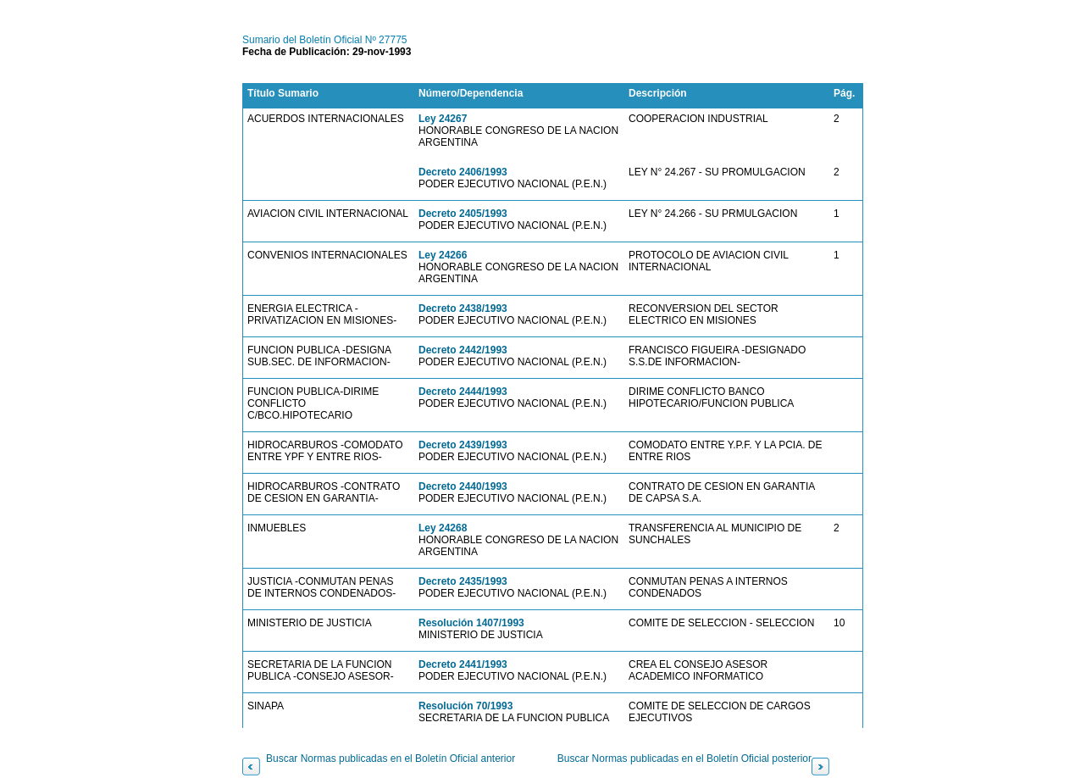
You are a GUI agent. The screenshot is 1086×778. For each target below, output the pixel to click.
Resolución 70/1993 (465, 706)
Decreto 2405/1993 (462, 214)
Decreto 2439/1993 (462, 445)
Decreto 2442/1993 (462, 350)
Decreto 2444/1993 (462, 391)
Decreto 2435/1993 (462, 581)
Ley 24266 (442, 255)
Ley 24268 (442, 528)
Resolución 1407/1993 (471, 623)
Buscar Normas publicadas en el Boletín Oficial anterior (390, 758)
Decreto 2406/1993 (462, 172)
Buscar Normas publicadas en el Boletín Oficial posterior (684, 758)
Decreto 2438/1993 (462, 308)
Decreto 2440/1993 (462, 486)
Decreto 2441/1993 (462, 664)
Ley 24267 (442, 119)
